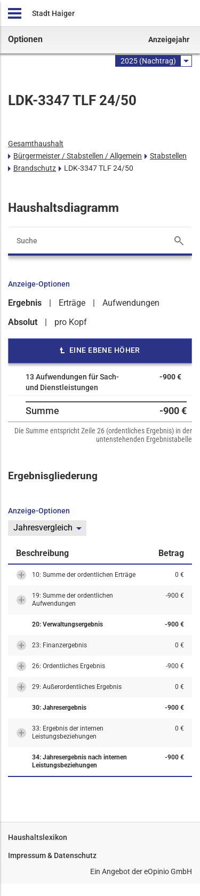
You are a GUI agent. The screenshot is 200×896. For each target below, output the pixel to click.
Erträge (72, 303)
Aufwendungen (130, 303)
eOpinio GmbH (168, 871)
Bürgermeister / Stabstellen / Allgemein (77, 156)
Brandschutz (34, 168)
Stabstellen (168, 156)
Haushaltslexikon (37, 837)
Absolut (22, 322)
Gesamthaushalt (35, 143)
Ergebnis (25, 303)
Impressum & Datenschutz (52, 855)
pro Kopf (70, 322)
